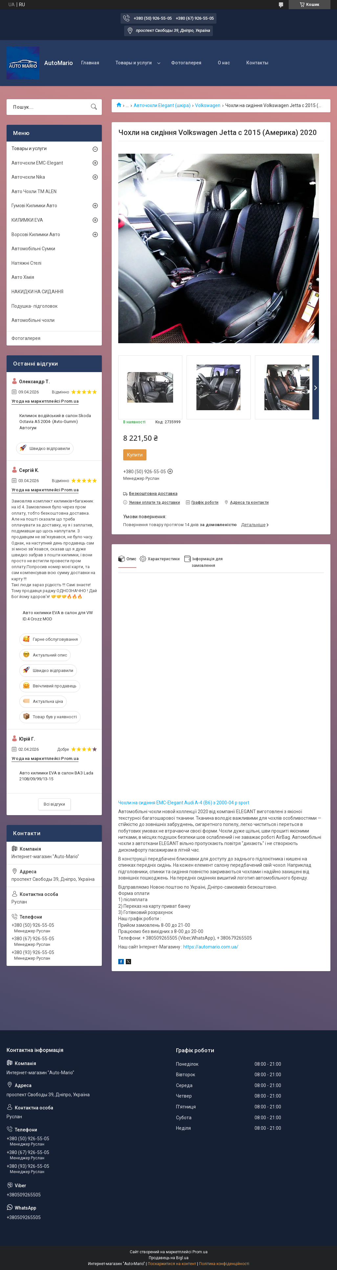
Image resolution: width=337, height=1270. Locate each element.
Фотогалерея (186, 62)
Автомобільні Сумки (33, 248)
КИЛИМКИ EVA (27, 220)
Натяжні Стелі (26, 263)
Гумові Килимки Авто (34, 205)
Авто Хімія (22, 277)
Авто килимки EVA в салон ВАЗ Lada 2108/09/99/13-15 (56, 775)
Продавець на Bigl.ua (169, 1258)
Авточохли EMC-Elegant (37, 163)
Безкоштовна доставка (153, 493)
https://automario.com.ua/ (210, 946)
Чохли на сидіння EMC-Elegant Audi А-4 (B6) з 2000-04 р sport (183, 802)
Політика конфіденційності (224, 1263)
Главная (90, 62)
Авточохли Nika (28, 177)
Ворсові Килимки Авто (35, 234)
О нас (224, 62)
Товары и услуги (134, 62)
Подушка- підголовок (34, 306)
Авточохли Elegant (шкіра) (162, 105)
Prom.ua (200, 1252)
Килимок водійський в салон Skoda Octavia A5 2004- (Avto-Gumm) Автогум (55, 421)
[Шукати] (94, 107)
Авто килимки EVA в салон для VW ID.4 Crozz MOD (58, 615)
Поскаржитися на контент (172, 1263)
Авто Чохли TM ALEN (33, 191)
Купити (135, 454)
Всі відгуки (54, 804)
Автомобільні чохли (33, 320)
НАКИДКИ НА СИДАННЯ (37, 291)
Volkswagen (207, 105)
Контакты (257, 62)
